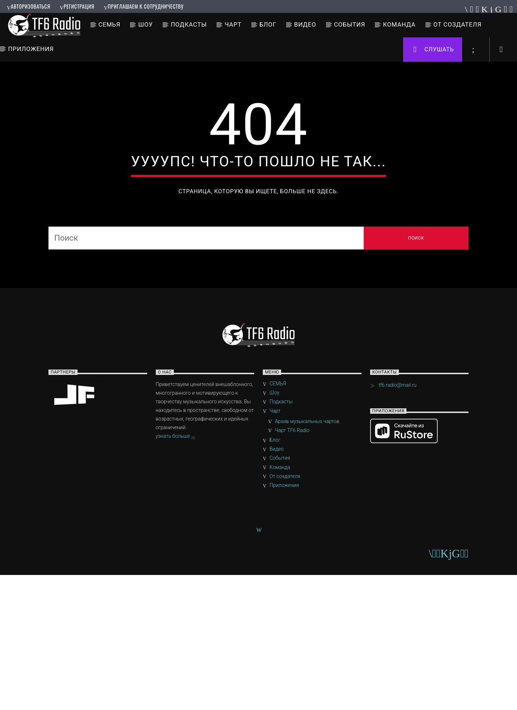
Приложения (30, 48)
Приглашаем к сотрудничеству (143, 6)
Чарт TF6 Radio (292, 565)
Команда (399, 24)
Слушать (434, 50)
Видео (305, 24)
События (349, 24)
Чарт (233, 24)
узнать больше (175, 571)
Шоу (145, 24)
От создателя (457, 24)
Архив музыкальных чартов (307, 556)
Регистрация (77, 6)
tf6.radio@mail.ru (397, 520)
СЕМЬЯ (109, 24)
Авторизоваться (28, 6)
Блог (267, 24)
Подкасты (189, 24)
